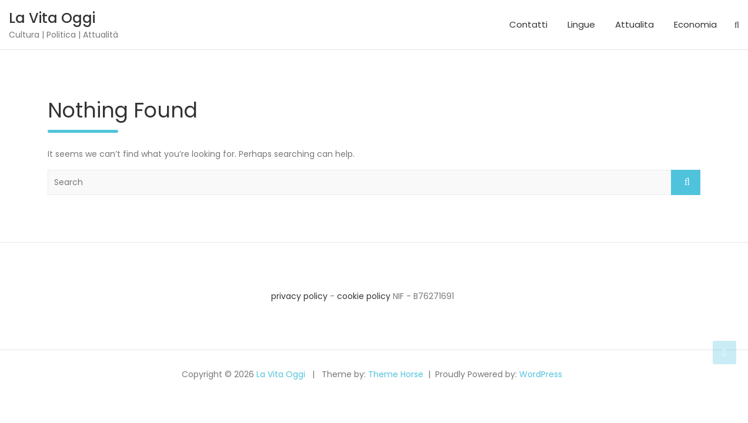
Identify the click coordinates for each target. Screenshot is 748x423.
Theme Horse (395, 374)
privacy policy (299, 296)
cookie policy (363, 296)
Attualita (634, 24)
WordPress (540, 374)
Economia (695, 24)
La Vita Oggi (52, 18)
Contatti (528, 24)
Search (685, 182)
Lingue (581, 24)
